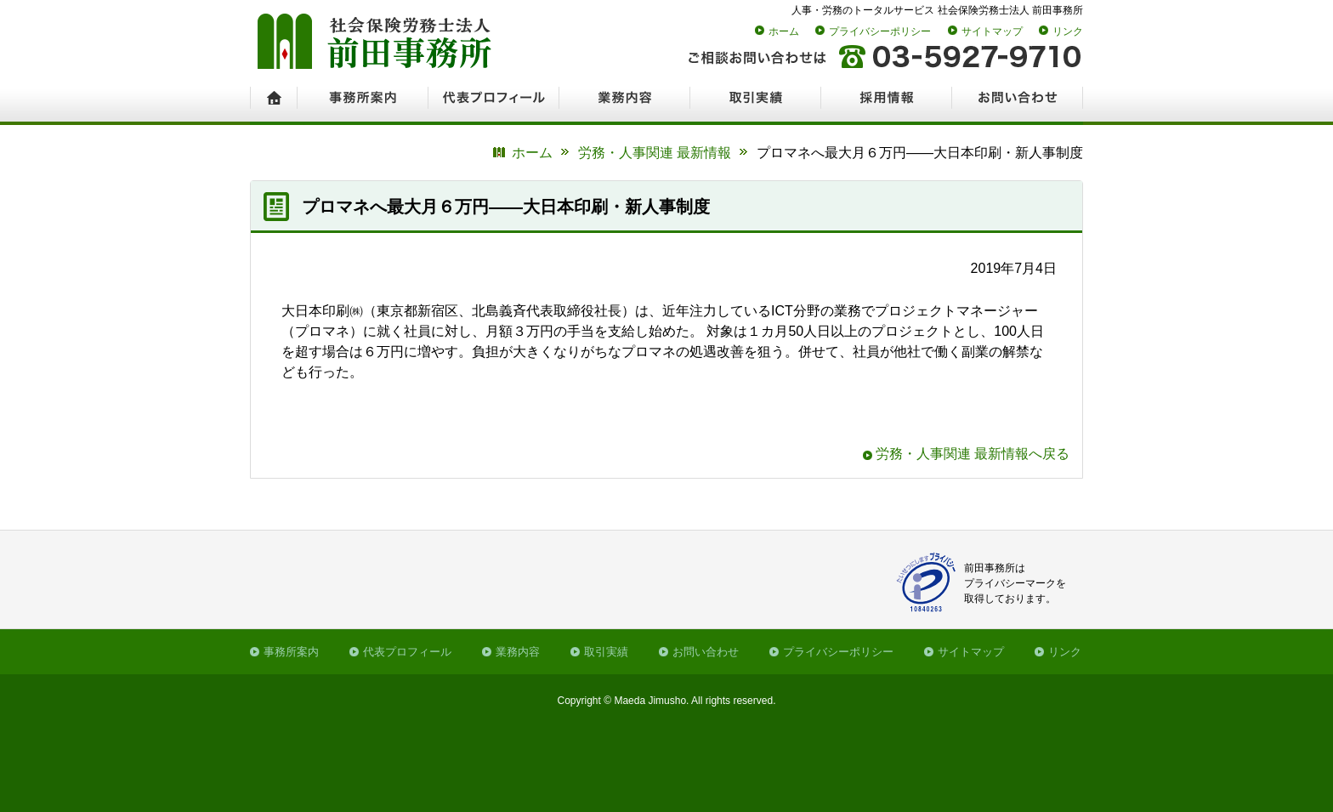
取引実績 (606, 651)
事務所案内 (291, 651)
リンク (1067, 31)
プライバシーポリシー (880, 31)
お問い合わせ (705, 651)
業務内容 (518, 651)
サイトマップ (992, 31)
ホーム (784, 31)
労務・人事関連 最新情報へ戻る (972, 453)
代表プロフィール (407, 651)
